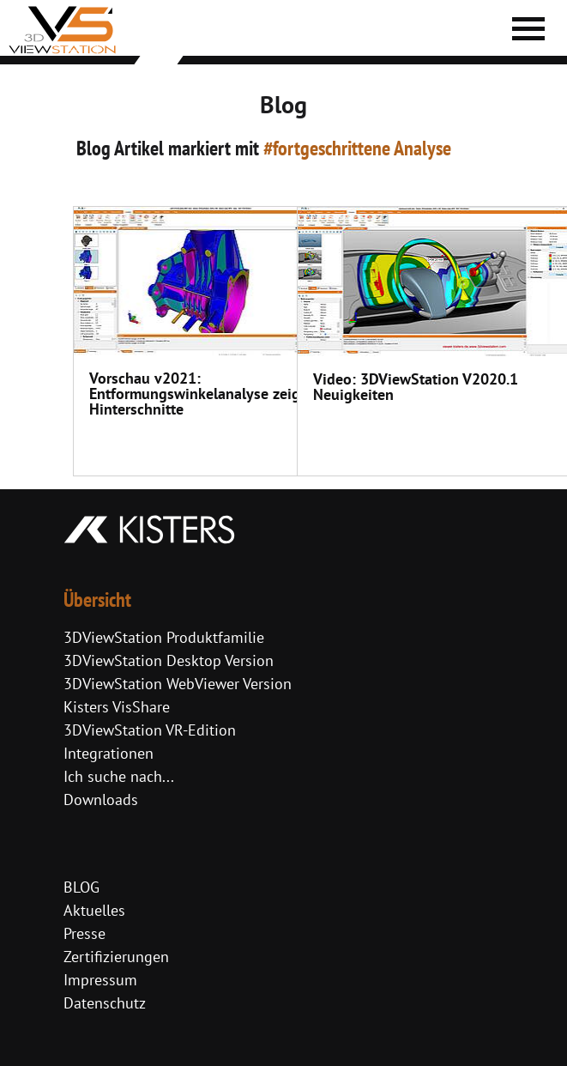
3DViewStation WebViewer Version (177, 684)
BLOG (81, 887)
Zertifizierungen (116, 956)
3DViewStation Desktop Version (168, 660)
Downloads (100, 799)
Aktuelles (94, 910)
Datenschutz (104, 1003)
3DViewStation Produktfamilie (163, 637)
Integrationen (108, 753)
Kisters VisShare (116, 707)
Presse (84, 933)
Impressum (100, 980)
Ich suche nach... (118, 776)
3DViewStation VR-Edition (149, 730)
